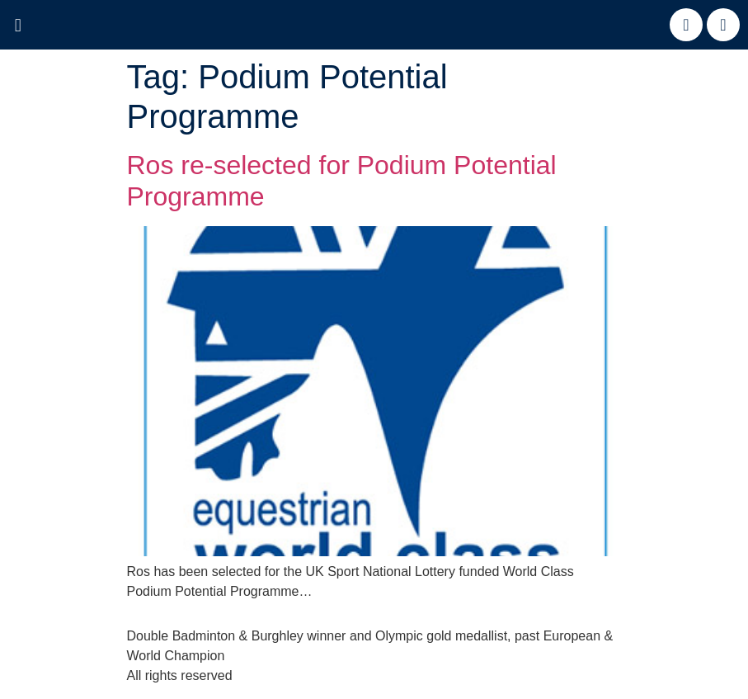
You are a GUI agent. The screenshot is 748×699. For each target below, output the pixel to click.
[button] (17, 26)
